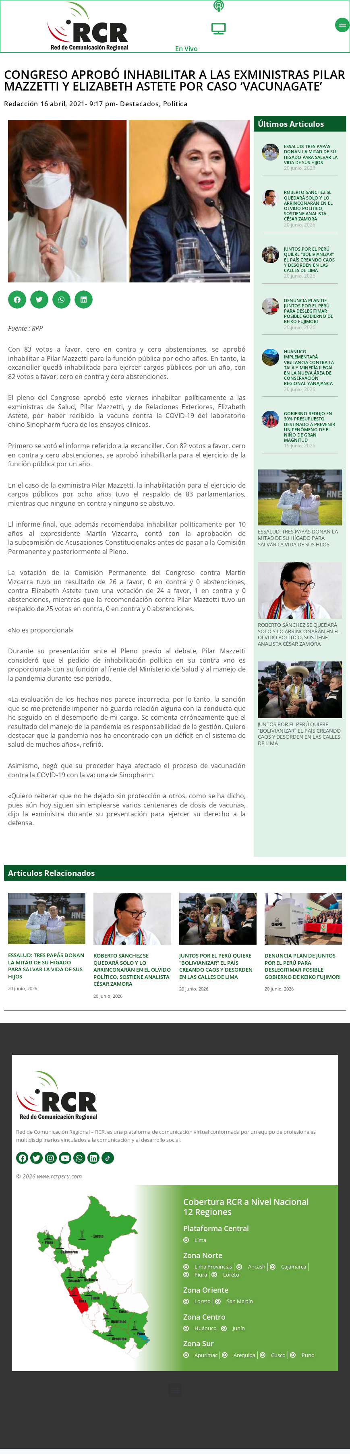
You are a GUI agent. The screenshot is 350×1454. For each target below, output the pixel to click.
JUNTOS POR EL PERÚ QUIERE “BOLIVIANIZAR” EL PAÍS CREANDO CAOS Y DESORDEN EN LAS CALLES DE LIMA (309, 264)
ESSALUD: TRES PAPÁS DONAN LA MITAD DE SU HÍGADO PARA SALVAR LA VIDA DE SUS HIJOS (311, 159)
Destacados (139, 109)
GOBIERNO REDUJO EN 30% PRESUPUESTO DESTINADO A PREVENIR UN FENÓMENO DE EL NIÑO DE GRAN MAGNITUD (309, 432)
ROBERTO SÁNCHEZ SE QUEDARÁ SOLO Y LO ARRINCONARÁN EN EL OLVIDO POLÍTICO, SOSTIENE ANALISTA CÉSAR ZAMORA (308, 210)
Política (175, 109)
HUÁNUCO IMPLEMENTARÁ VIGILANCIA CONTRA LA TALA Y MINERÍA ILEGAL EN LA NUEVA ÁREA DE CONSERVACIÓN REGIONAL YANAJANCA (309, 372)
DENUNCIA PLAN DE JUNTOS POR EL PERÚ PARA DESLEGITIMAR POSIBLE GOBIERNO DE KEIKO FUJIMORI (308, 316)
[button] (17, 304)
